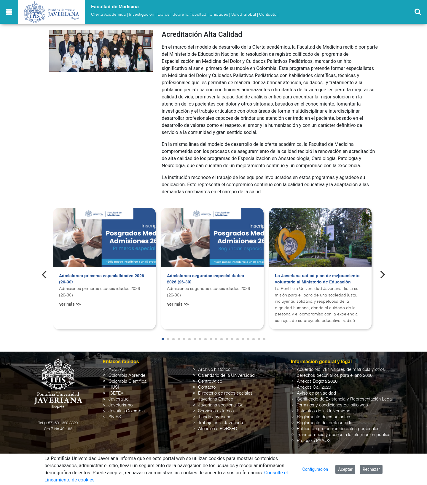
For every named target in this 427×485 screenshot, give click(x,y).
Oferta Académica (108, 14)
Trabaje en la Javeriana (220, 423)
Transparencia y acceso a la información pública (344, 435)
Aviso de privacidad (316, 393)
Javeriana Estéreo (215, 399)
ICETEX (116, 393)
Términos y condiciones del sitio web (332, 405)
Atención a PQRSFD (217, 429)
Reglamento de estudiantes (323, 417)
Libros (163, 14)
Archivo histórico (214, 369)
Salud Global (243, 14)
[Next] (382, 274)
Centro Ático (210, 381)
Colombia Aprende (127, 375)
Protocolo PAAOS (314, 440)
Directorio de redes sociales (225, 393)
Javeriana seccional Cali (221, 405)
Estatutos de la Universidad (323, 411)
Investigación (141, 14)
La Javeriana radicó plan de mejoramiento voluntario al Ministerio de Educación (317, 279)
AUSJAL (117, 369)
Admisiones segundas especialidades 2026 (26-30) (205, 279)
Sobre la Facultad (189, 14)
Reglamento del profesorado (324, 423)
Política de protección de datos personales (338, 429)
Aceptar (345, 469)
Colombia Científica (127, 381)
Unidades (219, 14)
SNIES (115, 417)
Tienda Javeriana (214, 417)
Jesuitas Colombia (127, 411)
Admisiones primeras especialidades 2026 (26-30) (101, 279)
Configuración (315, 469)
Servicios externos (216, 411)
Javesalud (119, 399)
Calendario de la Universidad (226, 375)
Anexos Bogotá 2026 (317, 381)
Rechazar (371, 469)
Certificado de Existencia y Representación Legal (345, 399)
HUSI (114, 387)
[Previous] (44, 274)
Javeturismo (121, 405)
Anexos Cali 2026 (314, 387)
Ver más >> (70, 304)
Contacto (267, 14)
